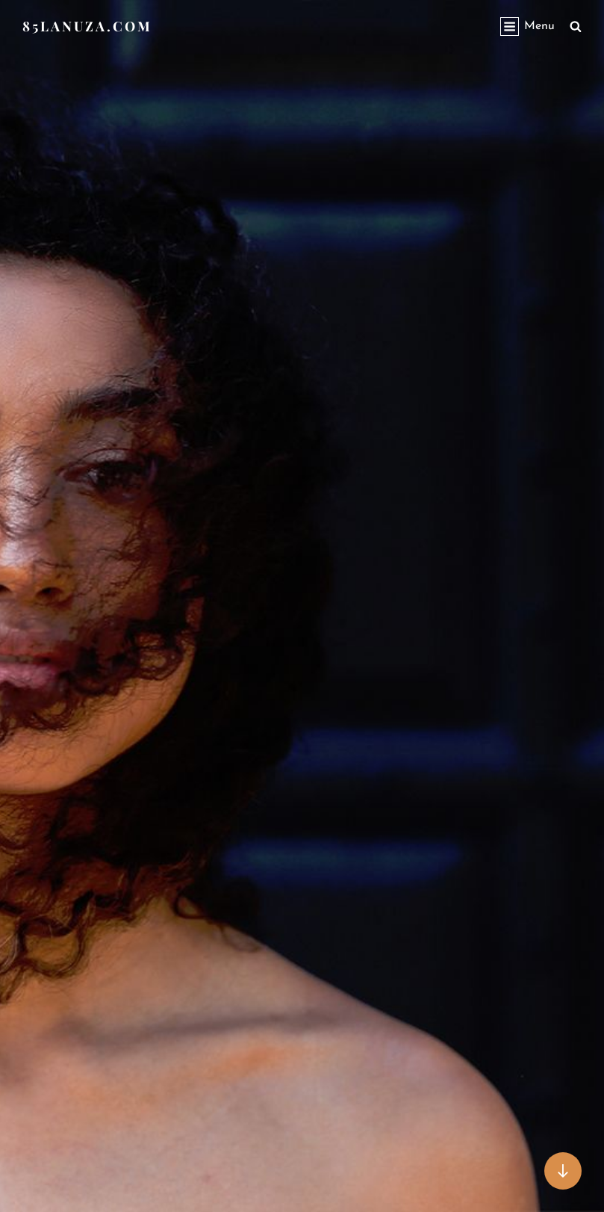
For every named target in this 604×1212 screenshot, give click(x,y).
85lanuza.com (87, 26)
